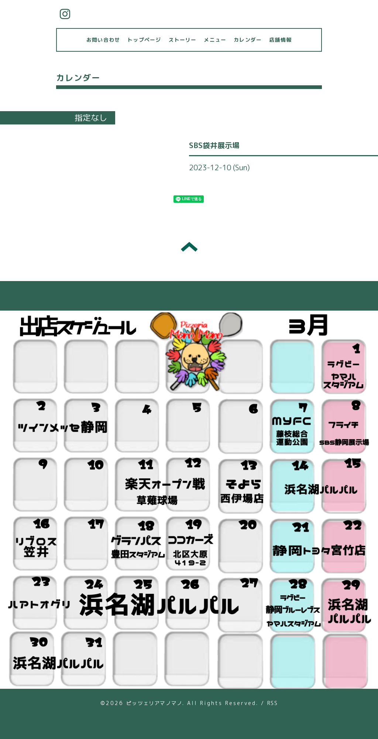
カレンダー (248, 39)
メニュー (215, 39)
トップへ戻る (189, 247)
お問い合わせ (103, 39)
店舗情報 (280, 39)
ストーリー (182, 39)
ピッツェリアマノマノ (154, 703)
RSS (272, 703)
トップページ (144, 39)
